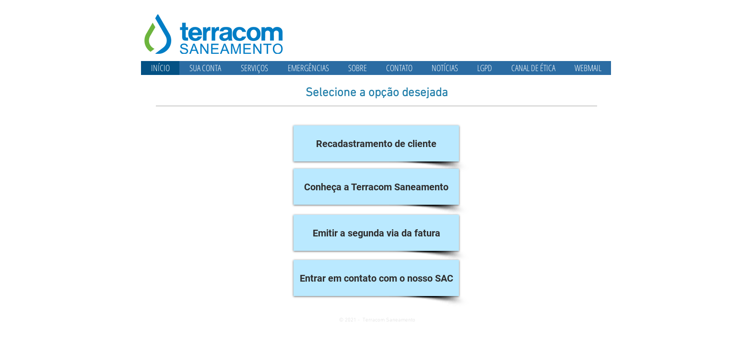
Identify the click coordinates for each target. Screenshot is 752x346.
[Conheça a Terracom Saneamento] (376, 187)
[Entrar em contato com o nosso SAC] (376, 278)
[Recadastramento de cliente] (376, 143)
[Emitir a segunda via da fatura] (376, 233)
